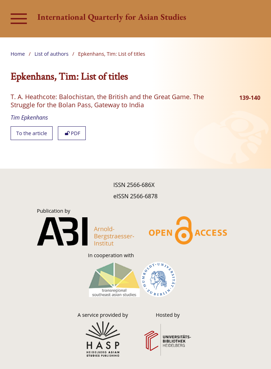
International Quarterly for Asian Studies (111, 16)
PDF (72, 133)
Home (18, 53)
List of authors (51, 53)
